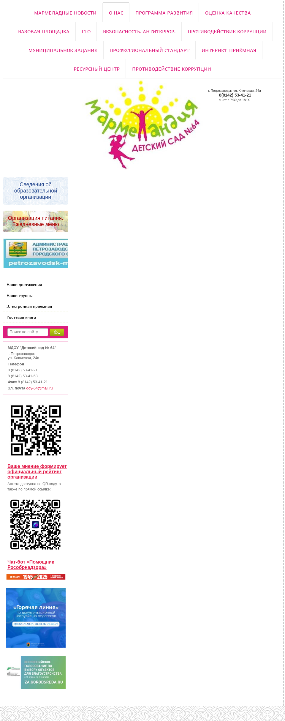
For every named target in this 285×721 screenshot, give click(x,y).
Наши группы (20, 295)
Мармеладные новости (65, 13)
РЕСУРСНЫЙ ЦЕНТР (97, 69)
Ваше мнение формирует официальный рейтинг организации (37, 471)
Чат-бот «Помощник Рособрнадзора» (30, 564)
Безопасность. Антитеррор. (139, 31)
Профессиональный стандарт (149, 50)
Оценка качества (228, 13)
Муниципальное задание (62, 50)
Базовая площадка (43, 31)
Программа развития (164, 13)
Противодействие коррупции (227, 31)
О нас (116, 13)
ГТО (86, 31)
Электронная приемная (29, 306)
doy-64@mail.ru (39, 388)
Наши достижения (24, 284)
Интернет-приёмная (229, 50)
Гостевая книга (21, 317)
